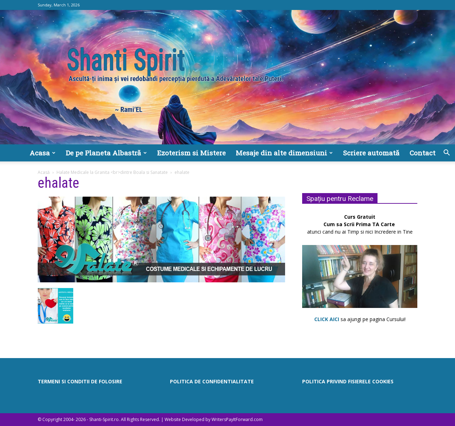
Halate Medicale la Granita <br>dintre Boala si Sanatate (112, 172)
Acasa (42, 152)
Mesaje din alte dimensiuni (284, 152)
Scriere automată (371, 152)
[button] (446, 153)
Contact (422, 152)
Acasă (44, 172)
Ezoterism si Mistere (191, 152)
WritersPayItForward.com (237, 419)
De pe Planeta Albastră (106, 152)
